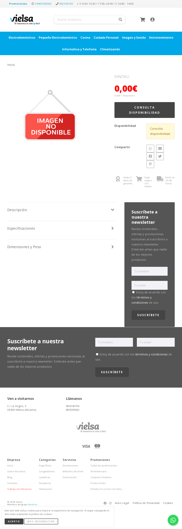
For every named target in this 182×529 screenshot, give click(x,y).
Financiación (70, 477)
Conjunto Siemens (101, 477)
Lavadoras (44, 477)
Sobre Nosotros (16, 471)
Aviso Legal (122, 503)
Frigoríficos (45, 465)
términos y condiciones (151, 354)
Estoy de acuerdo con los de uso (149, 297)
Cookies (168, 503)
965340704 (66, 3)
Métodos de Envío (73, 471)
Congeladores (47, 471)
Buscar (120, 19)
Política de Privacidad (146, 503)
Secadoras (45, 483)
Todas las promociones (103, 465)
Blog (9, 477)
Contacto (12, 483)
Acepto (14, 521)
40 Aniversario (98, 471)
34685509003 (43, 3)
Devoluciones (70, 465)
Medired (32, 504)
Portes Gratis (98, 483)
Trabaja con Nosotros (19, 489)
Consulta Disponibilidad (144, 110)
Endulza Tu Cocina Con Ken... (106, 489)
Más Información (41, 521)
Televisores (45, 489)
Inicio (11, 65)
